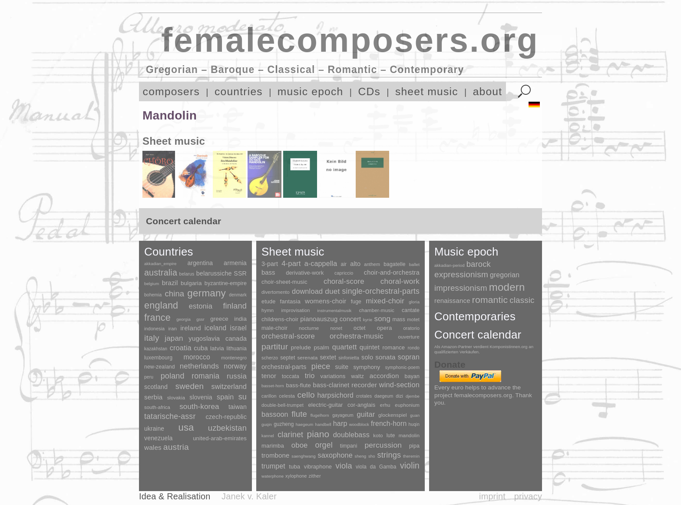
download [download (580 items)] (307, 291)
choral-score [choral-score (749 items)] (344, 281)
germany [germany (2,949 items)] (206, 293)
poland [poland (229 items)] (173, 376)
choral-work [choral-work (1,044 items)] (400, 281)
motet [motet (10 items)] (413, 319)
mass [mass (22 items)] (398, 319)
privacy (528, 496)
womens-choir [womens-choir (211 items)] (325, 301)
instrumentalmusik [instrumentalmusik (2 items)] (334, 310)
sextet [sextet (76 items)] (328, 357)
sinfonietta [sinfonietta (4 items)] (348, 357)
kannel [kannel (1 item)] (267, 435)
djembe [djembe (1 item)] (413, 396)
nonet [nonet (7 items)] (336, 328)
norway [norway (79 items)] (235, 366)
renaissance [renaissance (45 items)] (452, 300)
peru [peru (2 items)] (148, 377)
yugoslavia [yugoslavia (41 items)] (204, 338)
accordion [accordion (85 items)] (384, 375)
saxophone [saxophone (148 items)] (334, 455)
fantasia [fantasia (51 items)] (290, 301)
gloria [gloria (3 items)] (414, 301)
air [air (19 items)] (343, 264)
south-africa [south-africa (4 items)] (157, 407)
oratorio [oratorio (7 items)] (411, 328)
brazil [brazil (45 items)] (170, 282)
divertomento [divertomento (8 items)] (275, 292)
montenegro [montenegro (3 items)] (234, 357)
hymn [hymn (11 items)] (267, 310)
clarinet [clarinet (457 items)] (290, 434)
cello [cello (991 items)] (306, 394)
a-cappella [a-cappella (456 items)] (320, 263)
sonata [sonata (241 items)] (385, 357)
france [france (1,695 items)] (157, 317)
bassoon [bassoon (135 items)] (274, 414)
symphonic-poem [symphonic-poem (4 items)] (402, 367)
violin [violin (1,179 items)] (410, 465)
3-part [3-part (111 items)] (269, 263)
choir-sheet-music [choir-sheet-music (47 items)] (284, 282)
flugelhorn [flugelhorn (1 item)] (320, 415)
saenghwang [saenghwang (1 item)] (303, 456)
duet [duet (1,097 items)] (332, 291)
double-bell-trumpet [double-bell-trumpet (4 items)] (282, 405)
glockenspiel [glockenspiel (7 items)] (392, 415)
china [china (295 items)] (174, 293)
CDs (369, 91)
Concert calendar (477, 335)
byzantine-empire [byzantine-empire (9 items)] (226, 283)
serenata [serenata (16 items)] (308, 358)
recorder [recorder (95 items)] (364, 385)
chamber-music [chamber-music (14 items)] (376, 310)
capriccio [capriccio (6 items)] (343, 273)
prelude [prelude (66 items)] (301, 347)
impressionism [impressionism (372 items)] (460, 287)
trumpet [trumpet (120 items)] (273, 466)
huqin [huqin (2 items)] (414, 424)
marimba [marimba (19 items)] (272, 445)
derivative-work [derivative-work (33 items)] (305, 273)
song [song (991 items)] (382, 319)
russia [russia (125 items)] (237, 376)
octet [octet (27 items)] (360, 328)
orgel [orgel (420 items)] (324, 445)
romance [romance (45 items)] (393, 347)
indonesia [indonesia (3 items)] (154, 328)
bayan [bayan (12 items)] (412, 376)
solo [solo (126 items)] (367, 357)
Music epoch (466, 252)
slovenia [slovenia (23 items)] (200, 397)
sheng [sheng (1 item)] (361, 456)
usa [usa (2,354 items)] (186, 427)
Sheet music (292, 252)
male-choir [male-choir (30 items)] (274, 328)
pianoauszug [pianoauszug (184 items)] (318, 319)
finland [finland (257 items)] (235, 306)
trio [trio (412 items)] (310, 375)
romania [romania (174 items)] (205, 376)
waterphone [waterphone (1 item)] (272, 476)
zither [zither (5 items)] (315, 475)
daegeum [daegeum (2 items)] (383, 396)
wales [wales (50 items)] (153, 447)
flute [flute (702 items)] (299, 414)
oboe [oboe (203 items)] (299, 445)
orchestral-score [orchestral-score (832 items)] (288, 336)
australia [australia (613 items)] (160, 272)
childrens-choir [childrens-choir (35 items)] (279, 319)
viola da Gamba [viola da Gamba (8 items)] (376, 467)
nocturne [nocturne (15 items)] (309, 328)
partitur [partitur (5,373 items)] (274, 346)
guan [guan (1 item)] (415, 415)
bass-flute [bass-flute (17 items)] (298, 385)
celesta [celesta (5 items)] (286, 396)
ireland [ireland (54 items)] (190, 328)
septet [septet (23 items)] (287, 358)
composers (171, 91)
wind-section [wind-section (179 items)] (399, 385)
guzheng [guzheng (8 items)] (284, 424)
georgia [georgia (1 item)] (183, 319)
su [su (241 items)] (242, 396)
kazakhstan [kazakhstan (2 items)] (155, 348)
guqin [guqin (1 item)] (266, 424)
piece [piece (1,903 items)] (321, 366)
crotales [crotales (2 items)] (364, 396)
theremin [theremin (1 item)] (411, 456)
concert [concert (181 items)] (350, 319)
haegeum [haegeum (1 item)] (305, 424)
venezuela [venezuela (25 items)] (158, 438)
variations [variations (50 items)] (333, 376)
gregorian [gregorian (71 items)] (504, 275)
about (487, 91)
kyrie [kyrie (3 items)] (367, 319)
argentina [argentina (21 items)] (200, 263)
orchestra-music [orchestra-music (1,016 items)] (356, 336)
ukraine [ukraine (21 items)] (154, 428)
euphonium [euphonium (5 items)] (407, 405)
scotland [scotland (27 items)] (156, 386)
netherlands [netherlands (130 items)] (199, 366)
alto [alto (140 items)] (355, 263)
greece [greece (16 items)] (219, 319)
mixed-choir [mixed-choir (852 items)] (385, 301)
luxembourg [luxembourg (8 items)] (158, 358)
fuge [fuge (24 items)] (356, 302)
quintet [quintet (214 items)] (370, 347)
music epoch (311, 91)
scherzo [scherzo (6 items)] (269, 357)
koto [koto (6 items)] (378, 435)
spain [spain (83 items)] (225, 397)
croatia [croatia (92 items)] (181, 348)
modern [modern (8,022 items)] (507, 287)
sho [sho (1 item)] (371, 456)
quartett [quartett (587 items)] (344, 347)
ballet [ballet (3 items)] (414, 264)
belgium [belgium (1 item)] (151, 283)
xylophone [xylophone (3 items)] (296, 475)
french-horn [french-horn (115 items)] (389, 423)
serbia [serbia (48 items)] (153, 397)
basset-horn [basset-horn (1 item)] (272, 385)
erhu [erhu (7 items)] (385, 405)
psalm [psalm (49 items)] (321, 347)
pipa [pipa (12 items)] (414, 446)
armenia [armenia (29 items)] (235, 262)
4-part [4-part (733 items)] (291, 263)
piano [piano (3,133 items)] (318, 434)
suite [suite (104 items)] (342, 366)
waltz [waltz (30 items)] (357, 376)
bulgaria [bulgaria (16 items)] (191, 283)
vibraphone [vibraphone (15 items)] (318, 466)
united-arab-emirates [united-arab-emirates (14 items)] (220, 438)
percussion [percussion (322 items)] (383, 445)
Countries (168, 252)
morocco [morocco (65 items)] (197, 357)
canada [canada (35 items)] (236, 338)
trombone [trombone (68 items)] (275, 455)
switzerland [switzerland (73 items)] (229, 386)
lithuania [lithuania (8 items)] (236, 349)
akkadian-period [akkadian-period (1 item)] (449, 265)
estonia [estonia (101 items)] (200, 306)
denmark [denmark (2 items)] (238, 294)
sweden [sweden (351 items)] (189, 386)
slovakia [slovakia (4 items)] (176, 397)
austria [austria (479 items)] (176, 447)
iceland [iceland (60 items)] (216, 328)
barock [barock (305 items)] (478, 264)
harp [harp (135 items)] (340, 423)
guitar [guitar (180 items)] (366, 414)
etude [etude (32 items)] (268, 302)
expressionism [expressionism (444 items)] (461, 274)
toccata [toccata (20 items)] (290, 376)
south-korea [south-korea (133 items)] (199, 406)
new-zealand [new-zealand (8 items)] (159, 367)
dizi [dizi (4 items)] (399, 396)
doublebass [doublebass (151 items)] (351, 435)
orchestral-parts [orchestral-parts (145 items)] (283, 366)
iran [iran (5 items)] (172, 328)
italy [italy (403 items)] (151, 337)
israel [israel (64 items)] (238, 328)
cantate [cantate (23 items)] (411, 310)
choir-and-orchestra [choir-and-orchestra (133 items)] (392, 272)
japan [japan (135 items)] (174, 338)
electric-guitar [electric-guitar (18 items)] (325, 405)
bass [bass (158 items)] (268, 272)
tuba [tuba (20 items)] (294, 466)
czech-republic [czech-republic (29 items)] (226, 416)
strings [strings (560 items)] (389, 455)
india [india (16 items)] (240, 319)
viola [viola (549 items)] (343, 466)
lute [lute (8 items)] (391, 435)
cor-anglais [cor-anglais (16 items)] (361, 405)
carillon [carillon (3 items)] (269, 396)
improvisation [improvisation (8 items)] (295, 310)
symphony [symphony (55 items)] (366, 367)
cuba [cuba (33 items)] (201, 348)
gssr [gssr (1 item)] (200, 319)
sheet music (426, 91)
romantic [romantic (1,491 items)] (490, 300)
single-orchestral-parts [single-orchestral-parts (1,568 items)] (381, 291)
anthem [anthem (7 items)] (372, 264)
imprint (492, 496)
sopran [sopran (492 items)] (409, 357)
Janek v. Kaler (249, 496)
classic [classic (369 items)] (521, 300)
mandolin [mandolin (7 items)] (409, 435)
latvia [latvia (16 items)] (217, 348)
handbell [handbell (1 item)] (323, 424)
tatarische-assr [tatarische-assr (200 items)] (169, 416)
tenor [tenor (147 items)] (268, 375)
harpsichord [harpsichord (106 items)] (335, 395)
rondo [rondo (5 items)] (414, 348)
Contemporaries (475, 316)
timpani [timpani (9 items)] (348, 446)
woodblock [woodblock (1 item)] (359, 424)
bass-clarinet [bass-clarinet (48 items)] (331, 385)
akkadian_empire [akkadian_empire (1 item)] (160, 263)
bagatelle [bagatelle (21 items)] (394, 264)
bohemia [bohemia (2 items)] (153, 294)
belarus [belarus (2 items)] (187, 274)
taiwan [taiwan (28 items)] (237, 406)
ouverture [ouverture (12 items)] (409, 336)
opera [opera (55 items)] (384, 328)
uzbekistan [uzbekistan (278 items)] (227, 427)
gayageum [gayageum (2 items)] (343, 415)
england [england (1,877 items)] (161, 305)
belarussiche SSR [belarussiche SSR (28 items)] (221, 273)
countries (239, 91)
